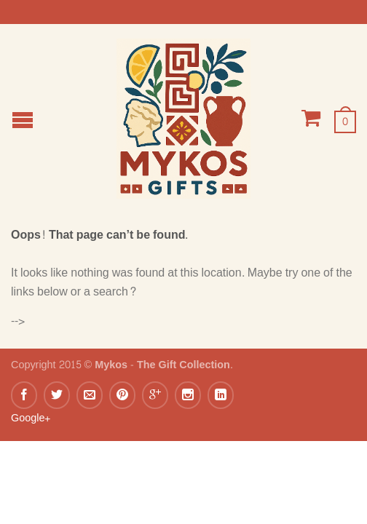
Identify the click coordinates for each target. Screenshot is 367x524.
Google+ (30, 417)
